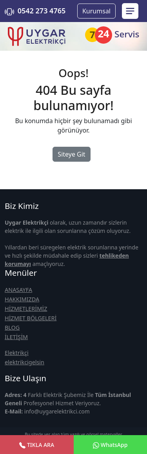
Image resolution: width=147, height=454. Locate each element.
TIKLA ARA (36, 444)
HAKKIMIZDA (22, 299)
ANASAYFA (18, 289)
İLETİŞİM (16, 337)
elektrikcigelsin (24, 362)
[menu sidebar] (130, 11)
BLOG (12, 327)
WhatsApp (110, 444)
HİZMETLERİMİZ (26, 308)
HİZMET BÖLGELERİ (30, 318)
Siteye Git (71, 154)
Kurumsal (96, 11)
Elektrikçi (17, 352)
